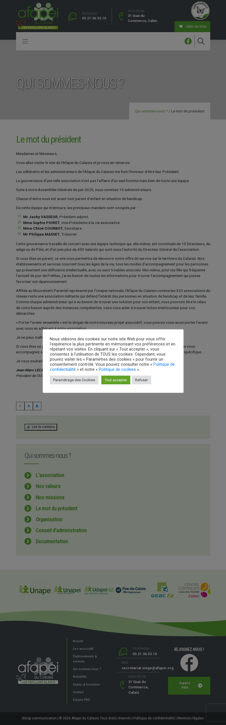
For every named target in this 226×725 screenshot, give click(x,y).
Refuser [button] (141, 380)
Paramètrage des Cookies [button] (74, 380)
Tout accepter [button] (116, 380)
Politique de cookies (117, 369)
